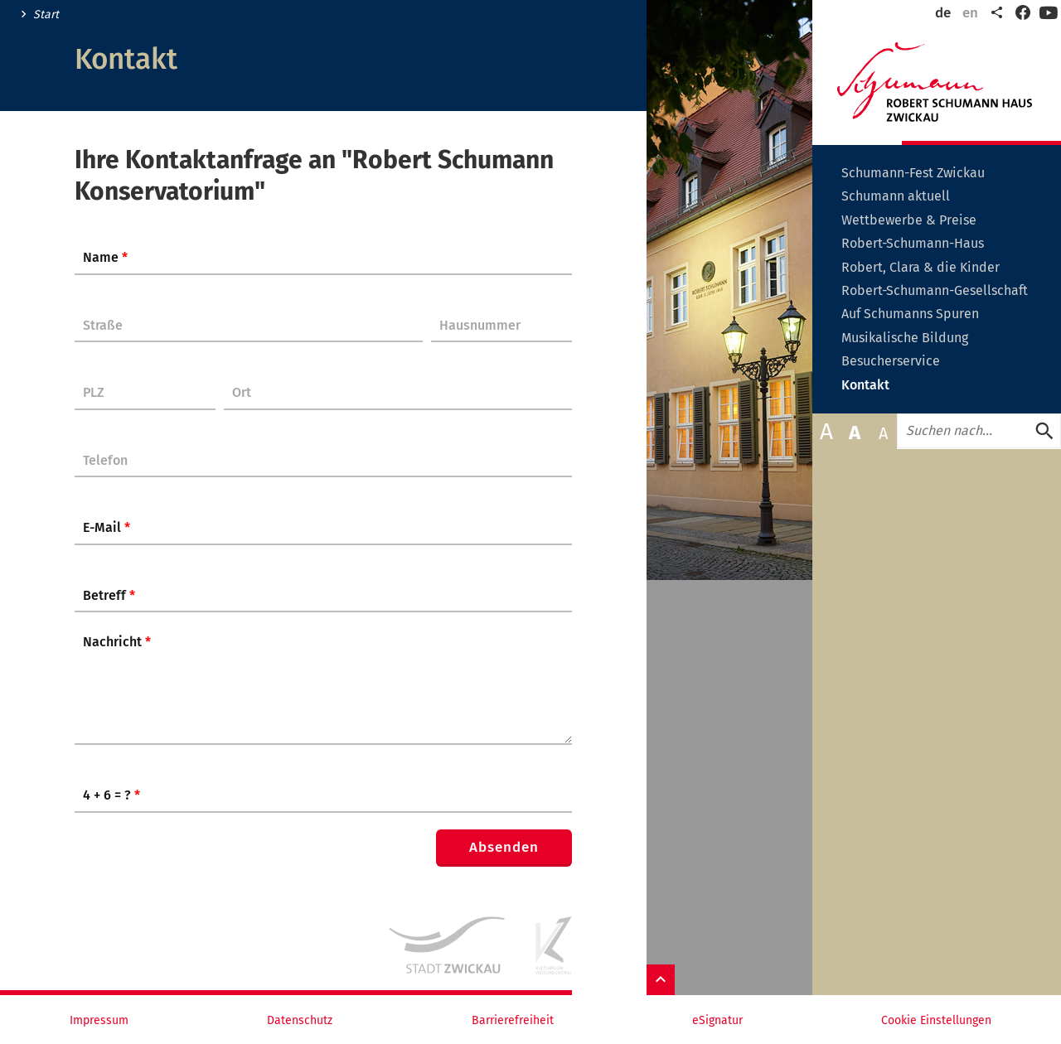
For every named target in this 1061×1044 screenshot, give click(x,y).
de (943, 13)
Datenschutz (299, 1020)
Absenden (504, 847)
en (970, 13)
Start (46, 15)
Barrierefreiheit (513, 1020)
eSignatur (717, 1020)
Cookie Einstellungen (936, 1020)
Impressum (99, 1020)
